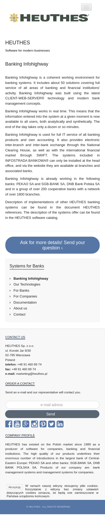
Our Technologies (27, 284)
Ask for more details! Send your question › (52, 245)
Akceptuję (15, 487)
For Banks (21, 290)
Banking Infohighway (31, 278)
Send (50, 414)
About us (20, 308)
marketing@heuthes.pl (31, 373)
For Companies (25, 296)
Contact (20, 314)
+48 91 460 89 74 (29, 364)
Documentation (25, 302)
